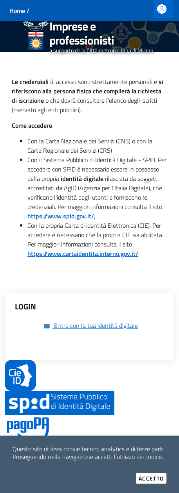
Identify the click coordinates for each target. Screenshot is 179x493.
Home (17, 10)
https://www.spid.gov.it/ (60, 216)
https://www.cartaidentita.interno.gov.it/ (82, 253)
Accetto (152, 478)
